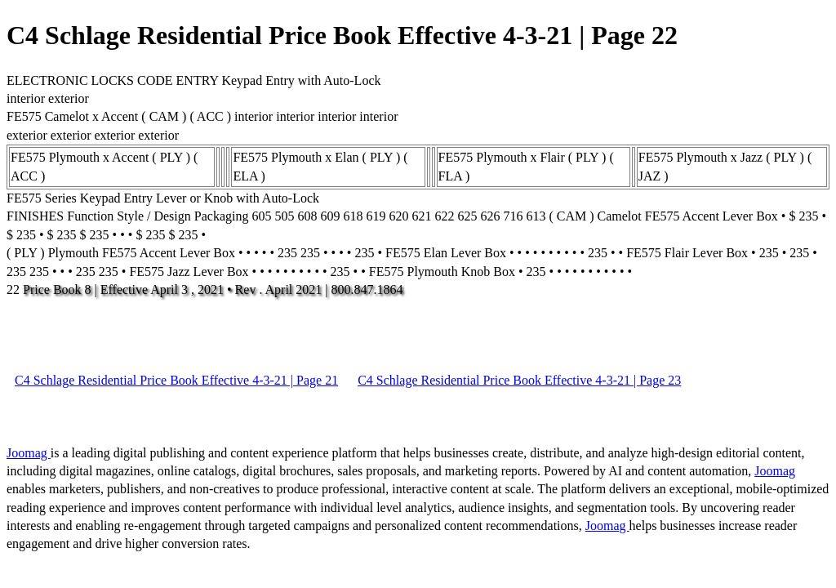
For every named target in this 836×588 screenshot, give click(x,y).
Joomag (29, 453)
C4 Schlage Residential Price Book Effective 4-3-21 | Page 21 (176, 380)
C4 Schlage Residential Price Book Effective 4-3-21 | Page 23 (519, 380)
